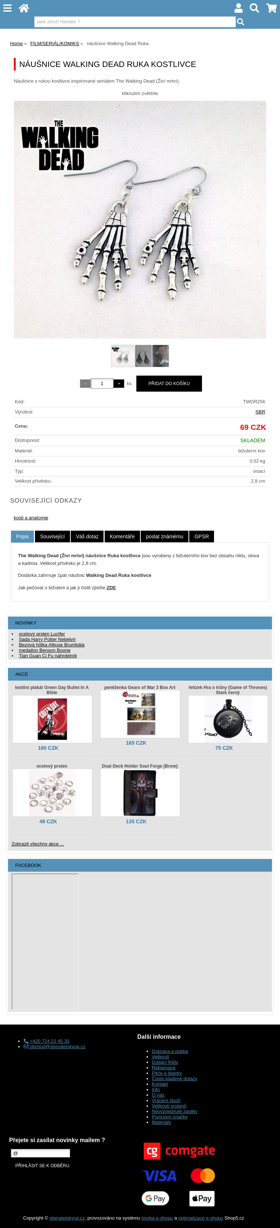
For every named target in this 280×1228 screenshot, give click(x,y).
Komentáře (122, 536)
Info (156, 1089)
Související (52, 536)
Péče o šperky (167, 1073)
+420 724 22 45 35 (46, 1041)
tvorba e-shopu (157, 1218)
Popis (22, 536)
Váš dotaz (87, 536)
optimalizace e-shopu (200, 1218)
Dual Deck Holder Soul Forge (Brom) (140, 766)
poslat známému (164, 536)
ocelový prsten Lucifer (42, 634)
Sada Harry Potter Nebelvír (47, 639)
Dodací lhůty (165, 1062)
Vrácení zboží (166, 1100)
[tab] (22, 537)
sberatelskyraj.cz (67, 1218)
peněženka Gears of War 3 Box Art (139, 687)
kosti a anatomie (31, 517)
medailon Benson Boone (45, 650)
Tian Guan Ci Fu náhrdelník (48, 655)
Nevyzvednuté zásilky (175, 1111)
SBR (260, 412)
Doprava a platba (170, 1051)
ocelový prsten (51, 766)
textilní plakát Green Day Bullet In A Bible (52, 690)
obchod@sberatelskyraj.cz (54, 1046)
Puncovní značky (170, 1117)
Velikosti (161, 1056)
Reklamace (164, 1067)
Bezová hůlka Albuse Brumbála (52, 644)
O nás (158, 1095)
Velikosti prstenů (169, 1106)
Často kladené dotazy (175, 1078)
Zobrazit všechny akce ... (38, 844)
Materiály (161, 1122)
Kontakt (160, 1084)
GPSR (201, 536)
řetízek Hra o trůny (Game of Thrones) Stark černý (227, 690)
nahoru (269, 1217)
